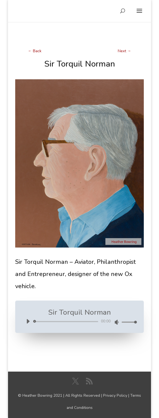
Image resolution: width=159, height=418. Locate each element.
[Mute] (116, 322)
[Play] (28, 321)
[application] (80, 322)
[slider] (66, 321)
